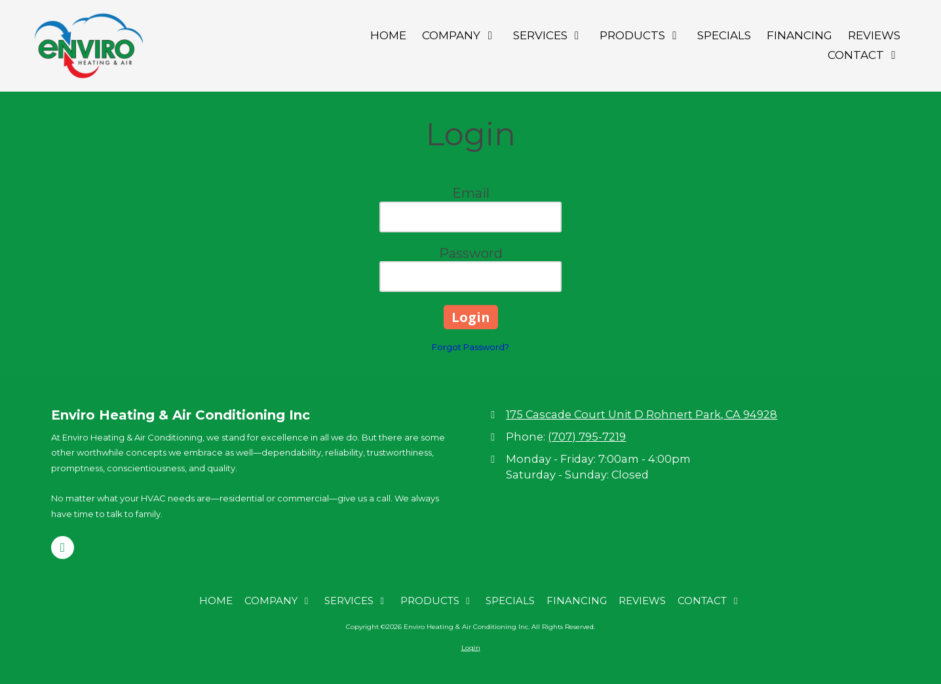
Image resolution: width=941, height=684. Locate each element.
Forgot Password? (470, 347)
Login (470, 647)
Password (471, 253)
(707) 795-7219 (587, 436)
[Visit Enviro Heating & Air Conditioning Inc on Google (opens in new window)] (62, 547)
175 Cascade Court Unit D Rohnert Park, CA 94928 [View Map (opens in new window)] (641, 414)
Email (471, 193)
